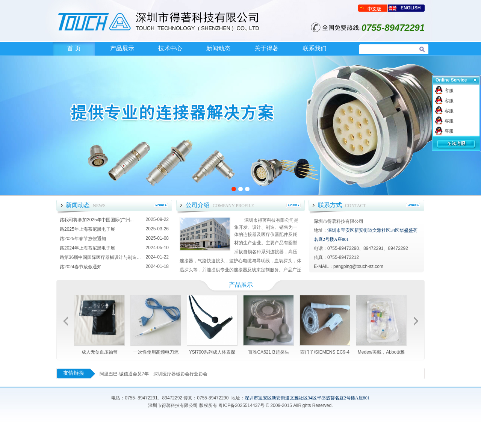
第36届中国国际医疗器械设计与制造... (102, 257)
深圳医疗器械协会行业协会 (180, 374)
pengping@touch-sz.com (358, 266)
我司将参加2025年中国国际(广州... (99, 219)
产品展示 (122, 48)
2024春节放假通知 (82, 266)
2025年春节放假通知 (85, 238)
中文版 (374, 9)
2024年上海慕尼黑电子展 (89, 248)
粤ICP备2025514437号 (241, 405)
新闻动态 (218, 48)
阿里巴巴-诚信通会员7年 (124, 374)
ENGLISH (410, 8)
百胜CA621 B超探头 (268, 352)
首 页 (74, 48)
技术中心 (170, 48)
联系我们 (315, 48)
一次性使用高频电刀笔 (155, 352)
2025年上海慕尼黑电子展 (89, 229)
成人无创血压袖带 (100, 352)
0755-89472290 (212, 398)
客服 (449, 90)
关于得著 (266, 48)
